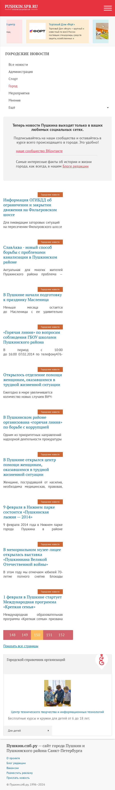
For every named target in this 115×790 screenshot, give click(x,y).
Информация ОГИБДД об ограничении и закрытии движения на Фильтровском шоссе (30, 207)
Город (13, 86)
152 (62, 635)
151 (49, 635)
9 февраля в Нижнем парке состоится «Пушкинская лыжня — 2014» (29, 512)
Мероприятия (19, 93)
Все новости (18, 64)
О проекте (13, 758)
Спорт (13, 79)
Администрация (21, 71)
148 (12, 635)
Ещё (12, 107)
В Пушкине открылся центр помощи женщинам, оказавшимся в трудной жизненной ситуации (29, 467)
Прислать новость (18, 778)
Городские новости (50, 194)
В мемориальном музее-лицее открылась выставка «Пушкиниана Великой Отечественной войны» (32, 557)
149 (25, 635)
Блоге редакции (76, 166)
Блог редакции (16, 763)
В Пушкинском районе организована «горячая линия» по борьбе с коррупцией (32, 422)
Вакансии (13, 768)
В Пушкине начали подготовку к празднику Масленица (32, 297)
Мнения (15, 100)
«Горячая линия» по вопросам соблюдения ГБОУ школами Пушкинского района (31, 337)
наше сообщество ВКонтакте (39, 150)
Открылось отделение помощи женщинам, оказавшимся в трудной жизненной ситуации (32, 379)
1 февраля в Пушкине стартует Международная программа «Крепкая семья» (32, 602)
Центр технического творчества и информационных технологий (57, 712)
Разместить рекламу (20, 773)
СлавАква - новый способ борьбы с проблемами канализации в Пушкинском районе (30, 254)
